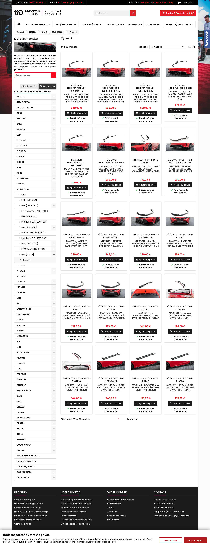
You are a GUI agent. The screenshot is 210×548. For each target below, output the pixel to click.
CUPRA (20, 156)
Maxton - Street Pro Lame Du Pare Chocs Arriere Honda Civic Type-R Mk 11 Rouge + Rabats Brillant (145, 99)
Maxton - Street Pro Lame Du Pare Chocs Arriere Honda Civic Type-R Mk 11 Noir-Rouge (76, 173)
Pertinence (168, 47)
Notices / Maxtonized (179, 24)
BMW (19, 123)
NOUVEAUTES (153, 24)
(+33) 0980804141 (38, 2)
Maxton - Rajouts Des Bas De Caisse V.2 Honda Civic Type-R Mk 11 (180, 387)
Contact (160, 492)
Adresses (112, 511)
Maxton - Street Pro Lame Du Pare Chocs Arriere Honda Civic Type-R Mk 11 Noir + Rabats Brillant (76, 99)
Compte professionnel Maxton (76, 503)
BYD (19, 134)
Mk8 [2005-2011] (29, 216)
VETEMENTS (134, 24)
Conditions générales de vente (76, 499)
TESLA (20, 434)
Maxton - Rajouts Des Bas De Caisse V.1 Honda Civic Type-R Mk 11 (111, 387)
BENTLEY (21, 118)
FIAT (19, 167)
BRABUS (21, 129)
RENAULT (21, 385)
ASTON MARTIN (25, 107)
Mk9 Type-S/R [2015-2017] (34, 238)
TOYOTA (21, 439)
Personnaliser (171, 540)
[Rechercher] (115, 13)
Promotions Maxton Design (27, 507)
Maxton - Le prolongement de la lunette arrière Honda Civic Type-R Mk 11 (145, 316)
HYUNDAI (21, 281)
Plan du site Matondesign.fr (27, 519)
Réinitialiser (29, 86)
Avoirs (110, 507)
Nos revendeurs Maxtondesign (76, 519)
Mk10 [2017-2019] (29, 243)
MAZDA (20, 330)
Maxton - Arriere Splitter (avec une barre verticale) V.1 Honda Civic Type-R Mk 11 (180, 171)
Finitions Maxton (68, 515)
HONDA (21, 183)
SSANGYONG (23, 417)
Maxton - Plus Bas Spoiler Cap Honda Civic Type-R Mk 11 (180, 315)
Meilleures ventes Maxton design (30, 515)
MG (18, 341)
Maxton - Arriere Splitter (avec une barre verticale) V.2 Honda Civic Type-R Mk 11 (111, 246)
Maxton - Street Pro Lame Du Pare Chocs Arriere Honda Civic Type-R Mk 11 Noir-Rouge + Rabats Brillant (111, 99)
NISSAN (21, 357)
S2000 (23, 276)
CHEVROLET (23, 140)
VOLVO (20, 450)
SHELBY (20, 406)
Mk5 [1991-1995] (29, 200)
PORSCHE (22, 379)
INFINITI (21, 287)
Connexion (145, 2)
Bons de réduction (116, 515)
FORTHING (22, 178)
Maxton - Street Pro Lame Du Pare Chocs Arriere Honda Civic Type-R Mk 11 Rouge (110, 170)
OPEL (19, 368)
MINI (19, 346)
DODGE (20, 162)
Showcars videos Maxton (73, 511)
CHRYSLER (22, 145)
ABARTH (21, 96)
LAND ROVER (23, 314)
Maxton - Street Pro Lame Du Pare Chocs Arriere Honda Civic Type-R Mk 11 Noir (180, 95)
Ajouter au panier (76, 113)
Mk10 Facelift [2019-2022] (33, 249)
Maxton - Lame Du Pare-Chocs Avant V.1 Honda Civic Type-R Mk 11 (145, 244)
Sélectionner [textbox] (23, 75)
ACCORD (24, 189)
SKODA (20, 412)
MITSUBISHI (23, 352)
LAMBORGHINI (24, 308)
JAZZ (22, 270)
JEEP (19, 298)
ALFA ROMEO (23, 102)
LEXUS (20, 319)
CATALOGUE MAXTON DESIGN (32, 91)
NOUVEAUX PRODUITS (28, 455)
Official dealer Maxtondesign (75, 523)
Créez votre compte (163, 2)
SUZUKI (20, 428)
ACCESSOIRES (114, 24)
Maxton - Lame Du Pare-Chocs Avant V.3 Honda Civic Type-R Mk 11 (111, 316)
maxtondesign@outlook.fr (71, 2)
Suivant (132, 419)
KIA (18, 303)
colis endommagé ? (24, 499)
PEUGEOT (21, 374)
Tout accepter (195, 540)
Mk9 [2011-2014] (29, 227)
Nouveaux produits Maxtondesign (31, 511)
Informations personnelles (120, 499)
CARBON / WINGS (91, 24)
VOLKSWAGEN (24, 444)
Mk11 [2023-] (27, 254)
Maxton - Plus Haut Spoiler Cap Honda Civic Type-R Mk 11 (77, 387)
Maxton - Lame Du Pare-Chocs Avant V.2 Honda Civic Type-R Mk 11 (76, 316)
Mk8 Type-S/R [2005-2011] (34, 221)
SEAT (19, 401)
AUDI (19, 113)
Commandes (114, 503)
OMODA (21, 363)
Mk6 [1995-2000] (29, 205)
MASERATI (22, 325)
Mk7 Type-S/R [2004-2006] (35, 211)
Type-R (26, 259)
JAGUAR (21, 292)
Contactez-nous (22, 523)
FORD (19, 172)
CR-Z (22, 265)
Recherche (47, 86)
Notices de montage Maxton (28, 503)
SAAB (19, 395)
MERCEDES (22, 336)
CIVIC (22, 194)
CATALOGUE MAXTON (38, 24)
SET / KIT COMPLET (66, 24)
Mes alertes (113, 519)
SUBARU (21, 423)
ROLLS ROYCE (24, 390)
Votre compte (117, 492)
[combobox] (35, 75)
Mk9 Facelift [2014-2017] (33, 232)
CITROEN (21, 151)
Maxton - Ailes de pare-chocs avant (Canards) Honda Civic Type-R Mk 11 (145, 170)
